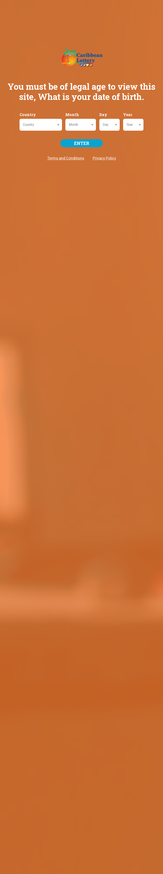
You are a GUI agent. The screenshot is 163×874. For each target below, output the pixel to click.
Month (72, 114)
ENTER (81, 143)
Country (28, 114)
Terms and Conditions (65, 158)
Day (103, 114)
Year (127, 114)
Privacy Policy (104, 158)
